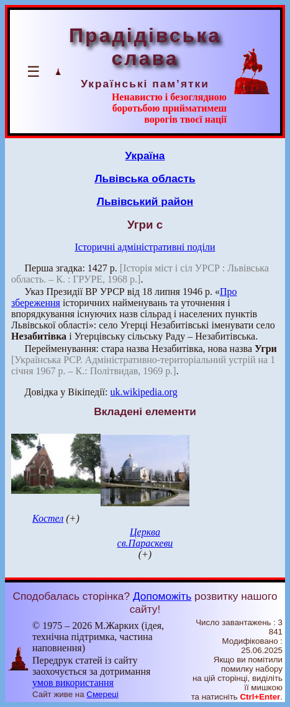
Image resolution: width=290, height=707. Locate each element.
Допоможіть (162, 596)
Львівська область (144, 178)
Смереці (102, 694)
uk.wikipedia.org (144, 392)
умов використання (73, 682)
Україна (145, 155)
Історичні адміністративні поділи (145, 247)
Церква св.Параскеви (145, 537)
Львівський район (145, 201)
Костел (47, 518)
